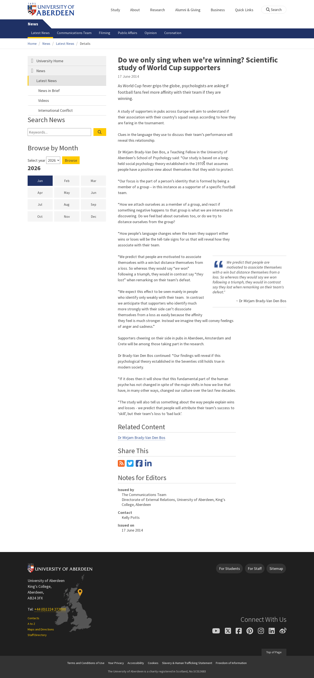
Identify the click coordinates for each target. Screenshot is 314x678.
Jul (45, 204)
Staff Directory (37, 635)
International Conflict (55, 110)
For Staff (255, 568)
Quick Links (246, 9)
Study (118, 9)
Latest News (40, 33)
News (33, 23)
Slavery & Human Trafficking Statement (187, 663)
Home (32, 43)
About (137, 9)
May (71, 192)
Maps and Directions (41, 629)
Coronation (172, 33)
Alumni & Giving (190, 9)
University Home (49, 60)
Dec (98, 216)
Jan (40, 181)
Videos (43, 100)
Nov (71, 216)
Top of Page (274, 652)
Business (220, 9)
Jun (98, 192)
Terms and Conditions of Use (85, 663)
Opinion (151, 33)
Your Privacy (116, 663)
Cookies (153, 663)
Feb (71, 180)
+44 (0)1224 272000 (50, 609)
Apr (45, 192)
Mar (98, 180)
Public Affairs (127, 33)
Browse (71, 160)
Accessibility (136, 663)
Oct (45, 216)
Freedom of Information (231, 663)
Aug (71, 204)
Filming (104, 33)
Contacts (33, 618)
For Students (229, 568)
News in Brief (49, 90)
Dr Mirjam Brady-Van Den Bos (141, 437)
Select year (36, 160)
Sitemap (276, 568)
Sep (98, 204)
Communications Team (74, 33)
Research (160, 9)
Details (85, 43)
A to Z (31, 624)
